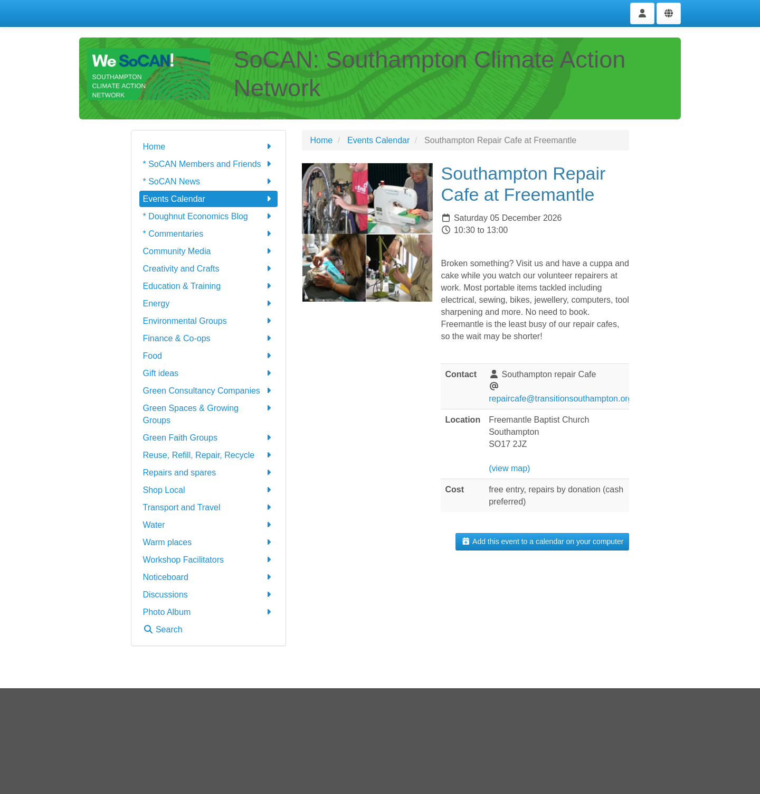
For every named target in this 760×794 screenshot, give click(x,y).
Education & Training (208, 286)
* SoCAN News (208, 181)
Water (208, 525)
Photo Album (208, 612)
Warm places (208, 542)
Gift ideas (208, 373)
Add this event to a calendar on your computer (542, 541)
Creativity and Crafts (208, 269)
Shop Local (208, 490)
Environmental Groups (208, 321)
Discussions (208, 595)
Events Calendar (208, 199)
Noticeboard (208, 577)
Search (163, 629)
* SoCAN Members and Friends (208, 164)
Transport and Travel (208, 507)
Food (208, 356)
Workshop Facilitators (208, 560)
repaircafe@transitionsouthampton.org (560, 398)
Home (208, 147)
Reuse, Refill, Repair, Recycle (208, 455)
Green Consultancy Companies (208, 391)
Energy (208, 303)
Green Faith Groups (208, 438)
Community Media (208, 251)
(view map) (509, 468)
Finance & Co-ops (208, 338)
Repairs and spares (208, 472)
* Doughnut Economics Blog (208, 216)
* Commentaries (208, 234)
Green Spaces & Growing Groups (208, 413)
